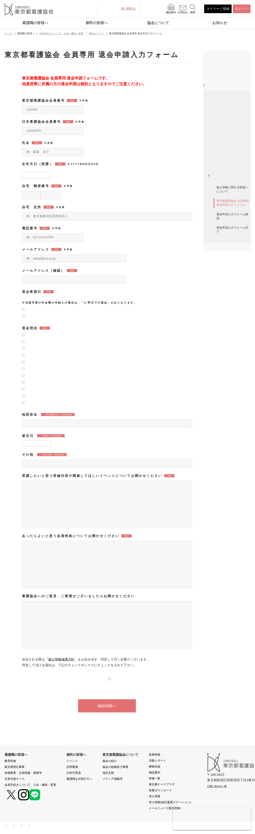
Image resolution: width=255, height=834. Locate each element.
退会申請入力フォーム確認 (232, 322)
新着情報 (154, 755)
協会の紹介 (109, 761)
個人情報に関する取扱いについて (232, 295)
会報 (214, 258)
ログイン (241, 8)
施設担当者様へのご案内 (229, 215)
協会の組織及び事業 (115, 767)
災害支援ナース (219, 100)
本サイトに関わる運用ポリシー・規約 (57, 826)
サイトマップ (16, 826)
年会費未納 (219, 268)
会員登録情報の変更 (226, 178)
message (218, 130)
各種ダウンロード (160, 791)
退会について (221, 279)
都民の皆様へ (97, 23)
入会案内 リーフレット (229, 236)
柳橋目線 (154, 767)
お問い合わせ (98, 826)
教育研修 (214, 63)
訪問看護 (72, 767)
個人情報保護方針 (61, 660)
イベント (72, 761)
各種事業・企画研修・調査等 (228, 87)
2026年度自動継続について (229, 154)
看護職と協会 (221, 141)
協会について (158, 23)
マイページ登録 (217, 8)
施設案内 (154, 773)
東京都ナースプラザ (162, 785)
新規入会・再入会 (224, 167)
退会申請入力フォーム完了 (232, 336)
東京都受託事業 (219, 74)
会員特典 (217, 247)
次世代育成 (73, 773)
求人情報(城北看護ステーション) (170, 803)
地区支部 (108, 773)
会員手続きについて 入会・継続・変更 (226, 113)
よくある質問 (123, 826)
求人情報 (154, 797)
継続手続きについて (226, 204)
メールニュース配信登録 (164, 809)
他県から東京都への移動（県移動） (229, 191)
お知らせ (219, 23)
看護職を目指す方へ (79, 779)
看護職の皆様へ (35, 23)
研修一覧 (154, 779)
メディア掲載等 (112, 779)
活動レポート (157, 761)
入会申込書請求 (222, 226)
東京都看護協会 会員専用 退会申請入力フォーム (232, 309)
